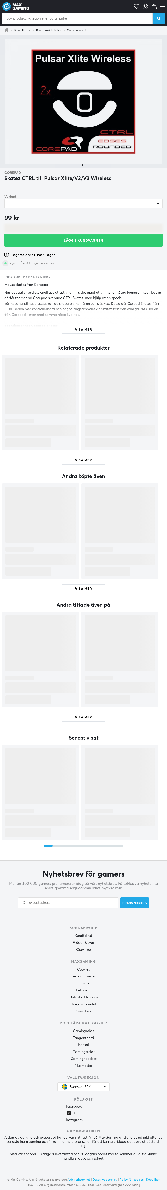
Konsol (83, 1045)
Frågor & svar (83, 942)
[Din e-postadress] (68, 902)
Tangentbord (83, 1038)
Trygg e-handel (83, 1004)
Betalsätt (83, 990)
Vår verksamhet (79, 1179)
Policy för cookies (132, 1179)
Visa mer (83, 460)
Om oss (83, 983)
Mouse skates (75, 30)
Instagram (74, 1120)
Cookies (83, 969)
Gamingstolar (84, 1052)
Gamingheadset (84, 1059)
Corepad (12, 172)
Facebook (74, 1106)
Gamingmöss (83, 1031)
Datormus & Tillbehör (48, 30)
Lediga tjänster (83, 976)
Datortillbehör (22, 30)
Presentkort (83, 1011)
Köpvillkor (83, 949)
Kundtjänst (83, 935)
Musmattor (83, 1066)
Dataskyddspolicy (83, 997)
